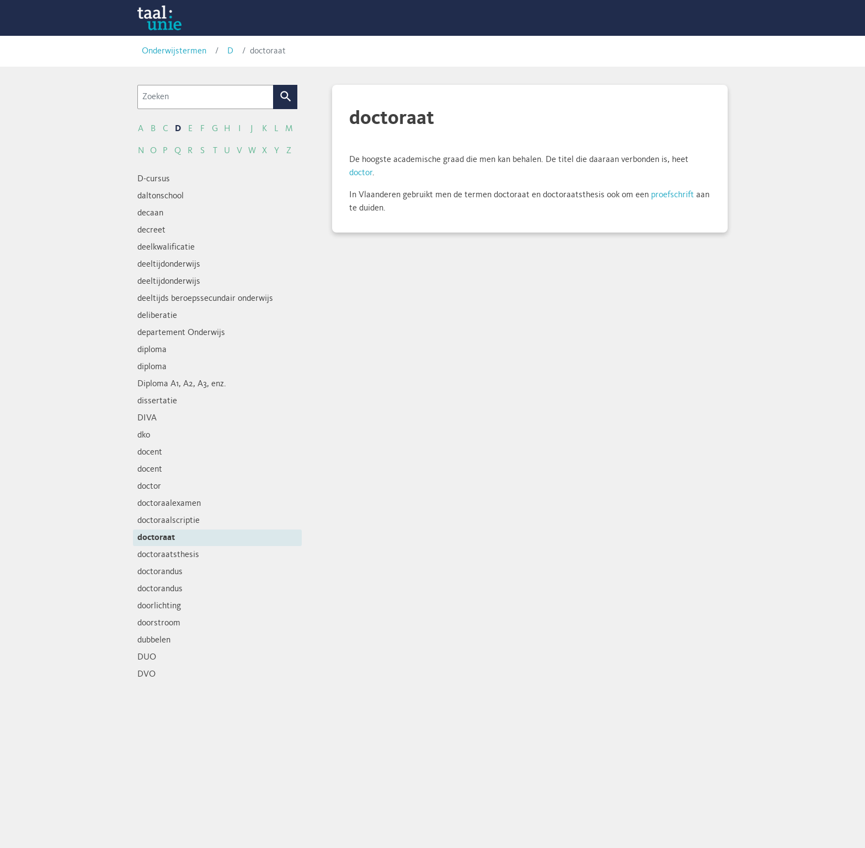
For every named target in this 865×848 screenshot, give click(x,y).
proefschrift (672, 195)
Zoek (285, 97)
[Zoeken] (205, 97)
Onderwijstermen (174, 51)
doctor (360, 173)
